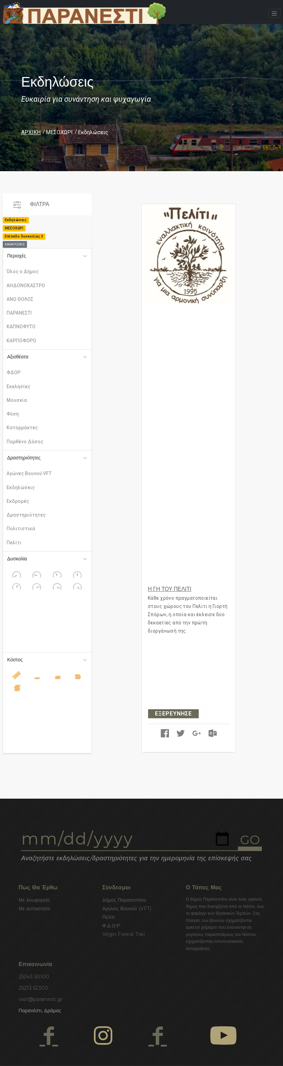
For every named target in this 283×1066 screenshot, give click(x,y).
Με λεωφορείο (34, 900)
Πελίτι (108, 917)
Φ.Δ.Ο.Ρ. (111, 926)
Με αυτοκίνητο (34, 908)
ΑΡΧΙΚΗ (31, 132)
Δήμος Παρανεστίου (124, 900)
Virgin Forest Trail (123, 934)
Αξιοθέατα (17, 357)
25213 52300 (33, 988)
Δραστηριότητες (24, 458)
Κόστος (15, 660)
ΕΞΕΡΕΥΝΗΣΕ (173, 713)
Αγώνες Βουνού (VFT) (127, 908)
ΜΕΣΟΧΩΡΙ (59, 132)
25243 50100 (34, 977)
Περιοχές (16, 256)
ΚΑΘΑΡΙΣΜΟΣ (15, 244)
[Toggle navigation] (274, 13)
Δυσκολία (17, 559)
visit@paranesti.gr (40, 999)
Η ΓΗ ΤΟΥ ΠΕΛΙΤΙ (169, 589)
